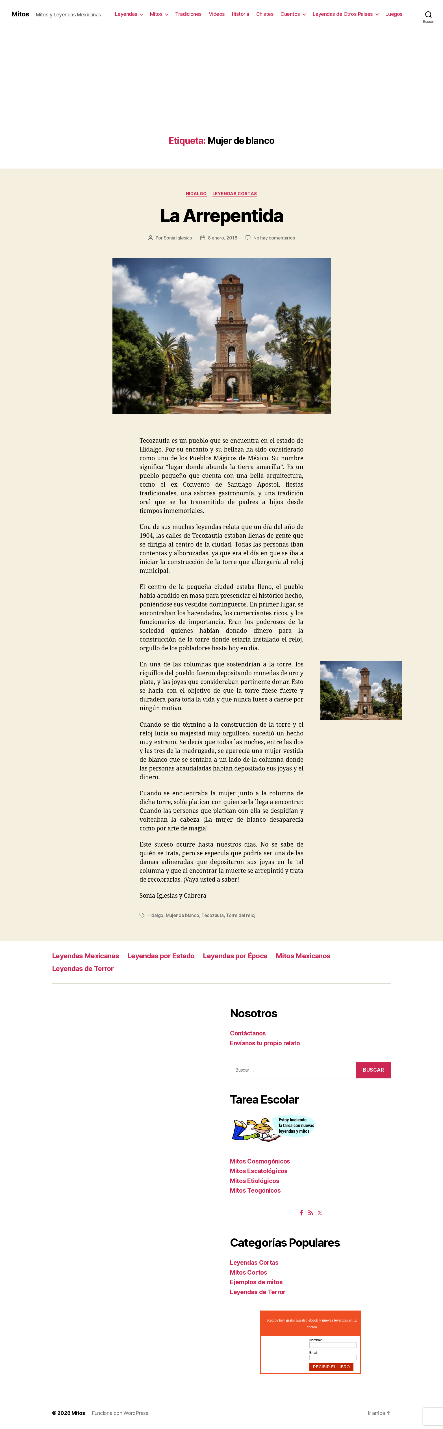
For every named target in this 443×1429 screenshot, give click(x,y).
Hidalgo (196, 193)
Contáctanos (248, 1033)
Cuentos (290, 14)
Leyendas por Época (235, 956)
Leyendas (126, 14)
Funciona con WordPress (120, 1413)
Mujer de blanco (182, 915)
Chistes (265, 14)
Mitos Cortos (248, 1272)
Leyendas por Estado (160, 956)
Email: (313, 1353)
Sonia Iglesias (178, 238)
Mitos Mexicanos (303, 956)
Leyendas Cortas (234, 193)
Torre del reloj (240, 915)
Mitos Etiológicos (254, 1180)
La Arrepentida (221, 215)
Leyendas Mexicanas (85, 956)
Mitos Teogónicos (255, 1190)
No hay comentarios (274, 238)
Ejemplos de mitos (256, 1282)
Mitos (20, 14)
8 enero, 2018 (222, 238)
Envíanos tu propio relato (265, 1043)
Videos (217, 14)
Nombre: (315, 1340)
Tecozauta (212, 915)
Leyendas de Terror (83, 968)
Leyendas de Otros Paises (343, 14)
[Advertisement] (221, 93)
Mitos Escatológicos (259, 1171)
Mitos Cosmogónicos (260, 1161)
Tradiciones (188, 14)
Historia (240, 14)
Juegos (394, 14)
